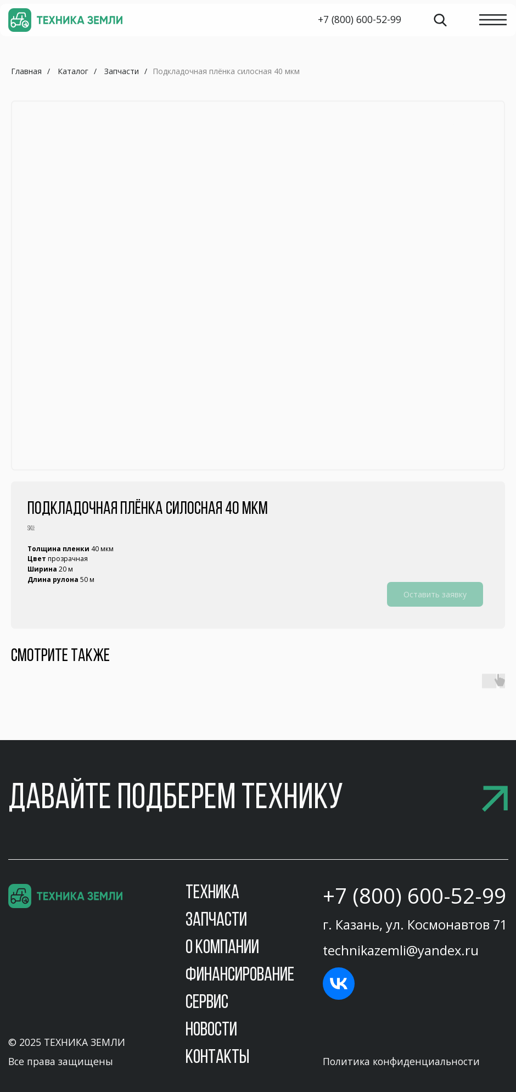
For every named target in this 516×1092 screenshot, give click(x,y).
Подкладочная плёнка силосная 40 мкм (226, 71)
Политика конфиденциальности (401, 1061)
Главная (26, 71)
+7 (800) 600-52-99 (414, 895)
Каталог (73, 71)
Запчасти (121, 71)
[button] (258, 799)
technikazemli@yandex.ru (401, 950)
